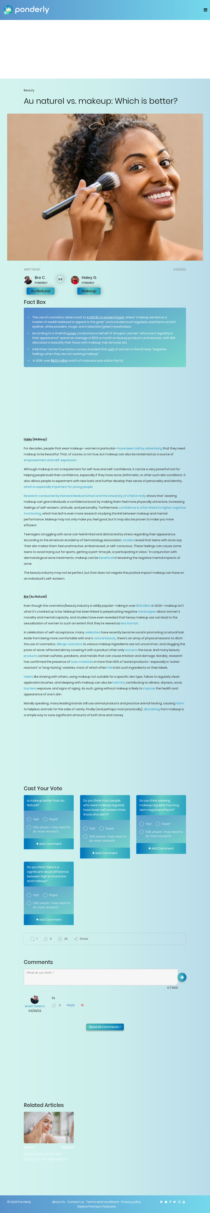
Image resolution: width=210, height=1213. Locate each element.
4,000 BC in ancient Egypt (105, 317)
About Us (58, 1202)
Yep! (36, 819)
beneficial (106, 558)
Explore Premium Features (97, 1206)
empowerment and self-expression (50, 460)
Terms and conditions (102, 1202)
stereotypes (147, 611)
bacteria (30, 688)
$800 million (59, 360)
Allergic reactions (69, 644)
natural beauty (105, 638)
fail (109, 668)
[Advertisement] (105, 49)
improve (149, 688)
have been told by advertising (140, 448)
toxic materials (82, 662)
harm (180, 703)
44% (111, 349)
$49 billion (143, 606)
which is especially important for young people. (58, 487)
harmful (118, 682)
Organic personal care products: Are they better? (46, 1156)
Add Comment (49, 844)
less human (129, 623)
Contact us (75, 1202)
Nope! (53, 819)
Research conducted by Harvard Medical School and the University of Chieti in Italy (85, 496)
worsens (131, 650)
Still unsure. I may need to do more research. (51, 829)
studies (128, 540)
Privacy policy (131, 1202)
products (30, 656)
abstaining (152, 709)
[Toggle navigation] (205, 10)
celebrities (92, 632)
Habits (28, 677)
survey (71, 333)
